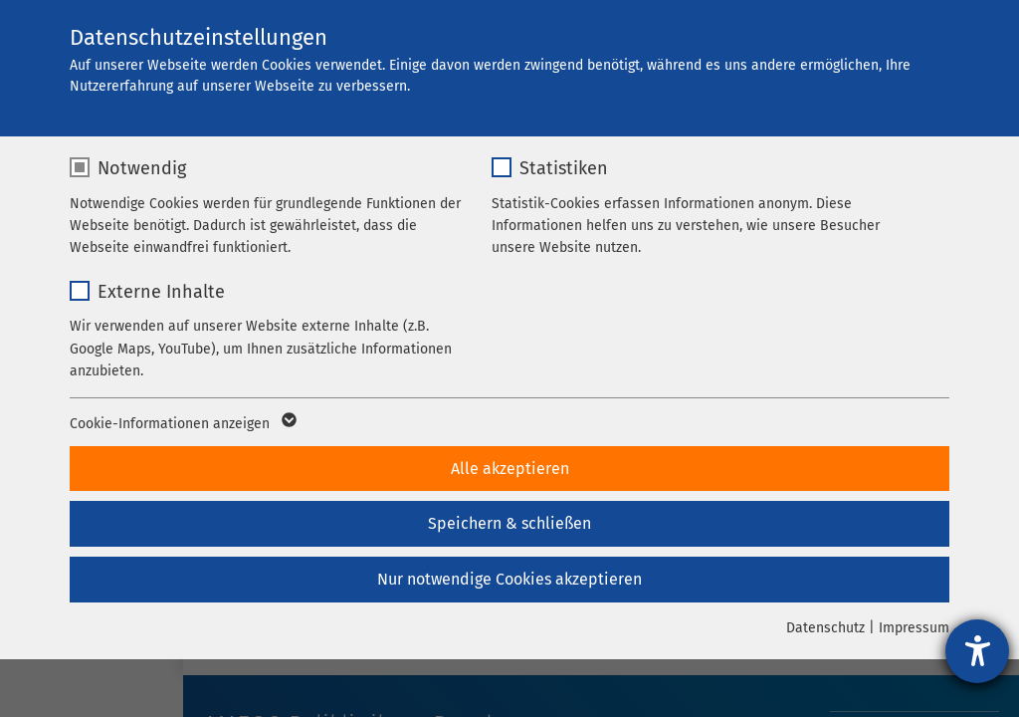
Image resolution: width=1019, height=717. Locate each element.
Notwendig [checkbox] (142, 168)
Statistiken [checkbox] (563, 168)
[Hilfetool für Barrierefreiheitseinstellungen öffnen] (977, 651)
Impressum (914, 627)
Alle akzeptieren (510, 468)
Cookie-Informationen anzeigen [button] (182, 424)
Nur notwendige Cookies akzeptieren (509, 579)
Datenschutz (825, 627)
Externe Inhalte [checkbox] (161, 292)
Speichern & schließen (509, 523)
